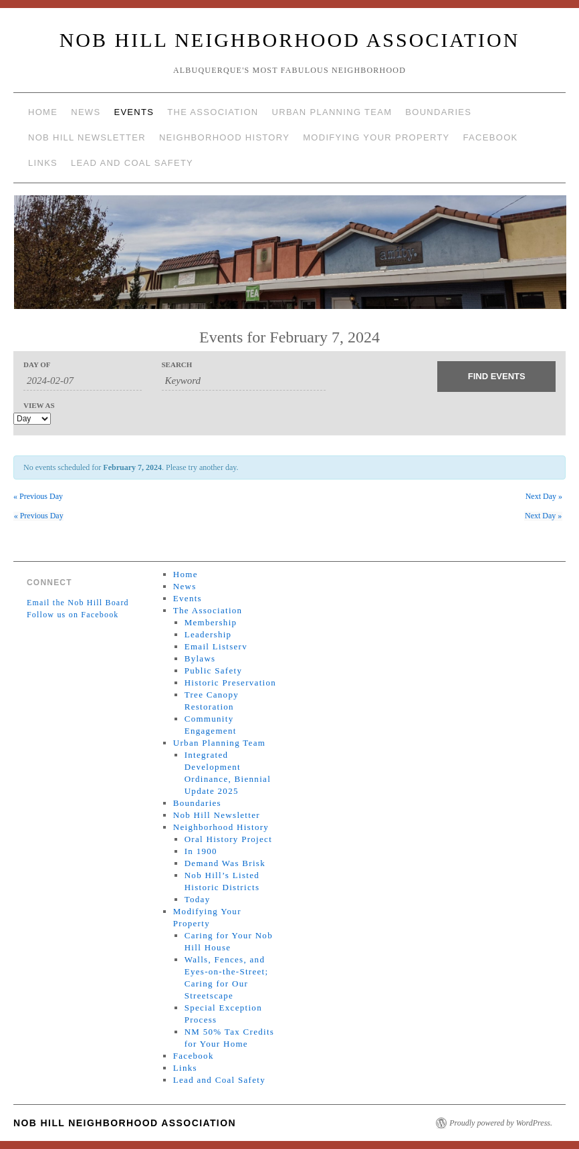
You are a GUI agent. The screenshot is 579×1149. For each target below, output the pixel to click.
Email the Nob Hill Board (78, 602)
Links (42, 163)
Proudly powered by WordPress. (500, 1123)
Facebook (490, 137)
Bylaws (200, 658)
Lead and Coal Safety (132, 163)
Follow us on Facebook (73, 614)
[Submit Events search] (496, 376)
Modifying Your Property (376, 137)
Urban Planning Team (332, 112)
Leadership (208, 634)
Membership (211, 622)
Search (177, 365)
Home (42, 112)
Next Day (544, 496)
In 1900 (201, 851)
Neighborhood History (224, 137)
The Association (212, 112)
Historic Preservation (230, 682)
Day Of (36, 365)
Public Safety (214, 670)
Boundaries (438, 112)
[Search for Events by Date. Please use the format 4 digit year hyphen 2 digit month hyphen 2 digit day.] (82, 381)
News (85, 112)
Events (134, 112)
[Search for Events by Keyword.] (244, 381)
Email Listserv (216, 646)
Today (198, 899)
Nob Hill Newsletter (87, 137)
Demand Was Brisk (225, 863)
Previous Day (38, 496)
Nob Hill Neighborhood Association (290, 40)
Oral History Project (228, 839)
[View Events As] (32, 419)
